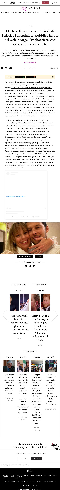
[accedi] (55, 2)
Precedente (19, 284)
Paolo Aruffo (31, 62)
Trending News (5, 12)
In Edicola (20, 2)
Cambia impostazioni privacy (19, 475)
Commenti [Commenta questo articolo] (54, 68)
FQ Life (12, 12)
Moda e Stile (40, 12)
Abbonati (46, 2)
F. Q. (20, 338)
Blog (24, 2)
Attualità (30, 26)
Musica (29, 12)
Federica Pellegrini (25, 256)
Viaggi (34, 12)
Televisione (18, 12)
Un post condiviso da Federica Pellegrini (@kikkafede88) (26, 216)
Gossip (39, 256)
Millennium (28, 2)
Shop (32, 2)
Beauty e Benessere (50, 12)
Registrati (36, 457)
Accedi (23, 457)
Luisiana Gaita (51, 408)
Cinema (24, 12)
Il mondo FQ (38, 2)
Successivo (40, 284)
